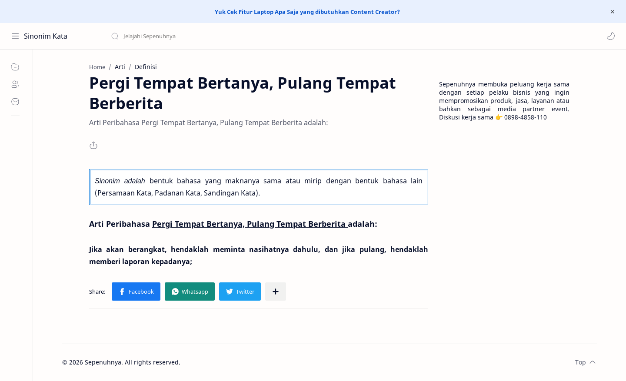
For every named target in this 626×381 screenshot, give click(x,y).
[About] (15, 84)
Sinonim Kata (45, 36)
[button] (610, 36)
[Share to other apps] (275, 291)
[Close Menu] (612, 12)
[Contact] (15, 101)
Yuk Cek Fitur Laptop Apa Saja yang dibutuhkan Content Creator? (307, 12)
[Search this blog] (180, 36)
